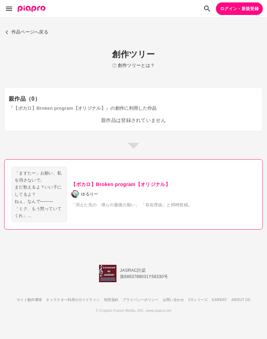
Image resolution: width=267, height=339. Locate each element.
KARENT (219, 300)
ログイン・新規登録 (239, 8)
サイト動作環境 (29, 300)
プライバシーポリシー (140, 300)
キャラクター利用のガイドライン (73, 300)
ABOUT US (240, 300)
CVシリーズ (198, 300)
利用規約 (111, 300)
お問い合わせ (173, 300)
